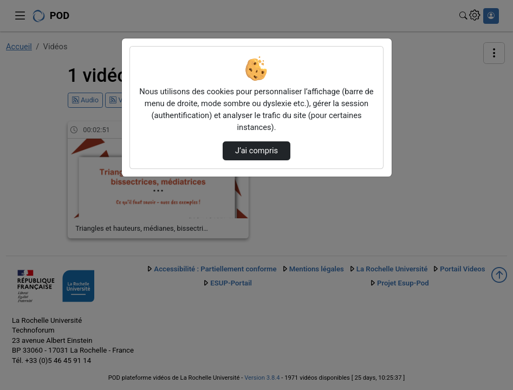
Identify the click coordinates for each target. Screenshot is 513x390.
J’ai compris (256, 150)
